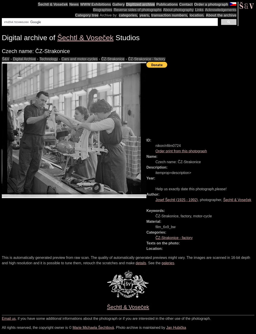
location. (197, 15)
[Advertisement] (201, 100)
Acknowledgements (220, 10)
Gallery (118, 4)
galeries (168, 263)
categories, (128, 15)
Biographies (102, 10)
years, (144, 15)
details (141, 263)
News (74, 4)
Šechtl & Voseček (53, 4)
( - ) (176, 200)
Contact (186, 4)
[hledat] (109, 22)
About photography (178, 10)
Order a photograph (211, 4)
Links (199, 10)
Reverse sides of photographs (138, 10)
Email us (9, 318)
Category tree (87, 15)
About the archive (221, 15)
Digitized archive (140, 4)
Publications (167, 4)
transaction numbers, (169, 15)
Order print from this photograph (181, 151)
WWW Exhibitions (95, 4)
